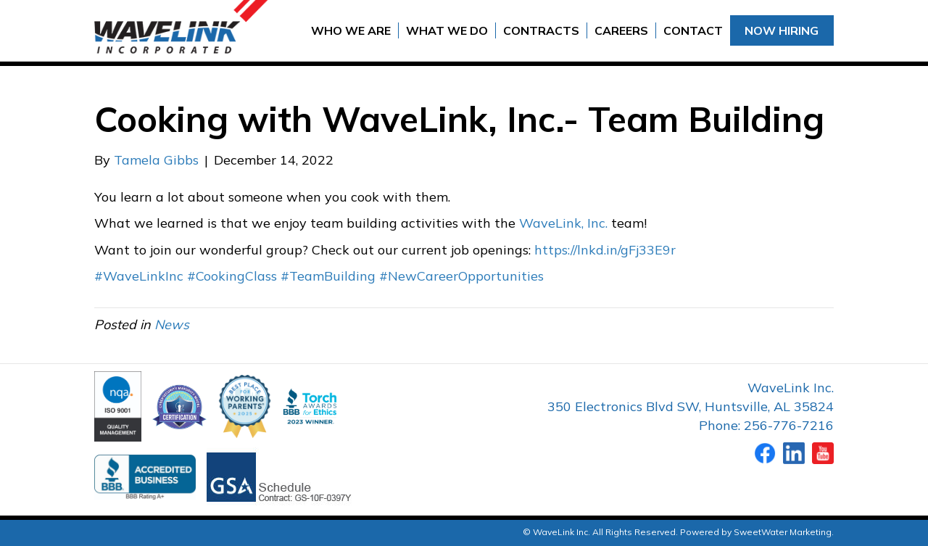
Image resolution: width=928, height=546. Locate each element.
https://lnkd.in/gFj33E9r (605, 249)
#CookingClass (232, 276)
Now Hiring (782, 30)
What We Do (447, 30)
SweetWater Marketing (783, 531)
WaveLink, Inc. (563, 223)
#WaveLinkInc (138, 276)
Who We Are (351, 30)
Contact (693, 30)
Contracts (541, 30)
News (171, 324)
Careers (621, 30)
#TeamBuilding (328, 276)
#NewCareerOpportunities (461, 276)
